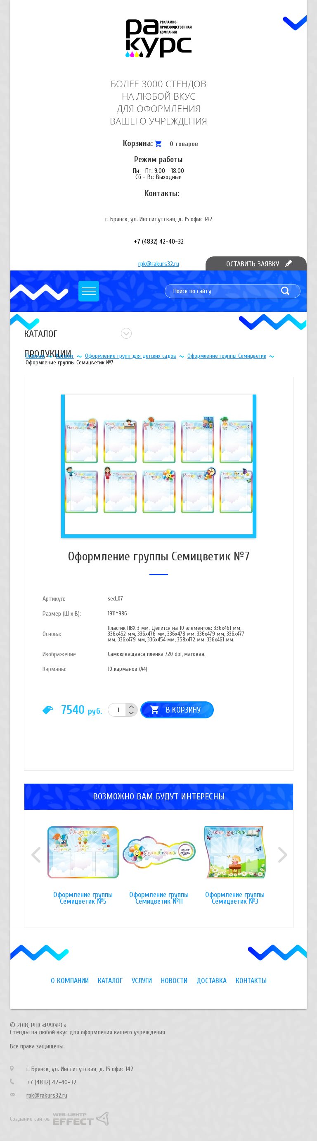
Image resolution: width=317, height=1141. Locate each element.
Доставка (211, 980)
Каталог (65, 355)
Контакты (251, 980)
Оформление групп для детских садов (130, 355)
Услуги (142, 980)
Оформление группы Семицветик (226, 355)
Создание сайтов (30, 1118)
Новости (174, 980)
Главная (35, 355)
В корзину (183, 710)
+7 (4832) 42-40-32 (159, 241)
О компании (70, 980)
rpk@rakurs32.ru (158, 264)
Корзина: (138, 143)
